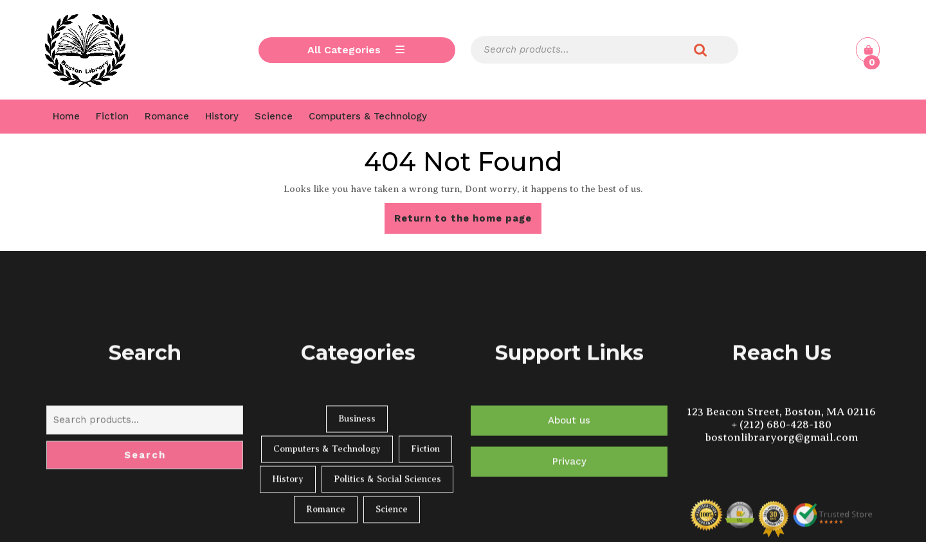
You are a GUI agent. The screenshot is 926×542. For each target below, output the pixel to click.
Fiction (112, 116)
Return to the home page (467, 222)
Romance (167, 116)
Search (701, 50)
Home (66, 116)
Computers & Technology (368, 116)
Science (274, 116)
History (222, 116)
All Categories (356, 50)
